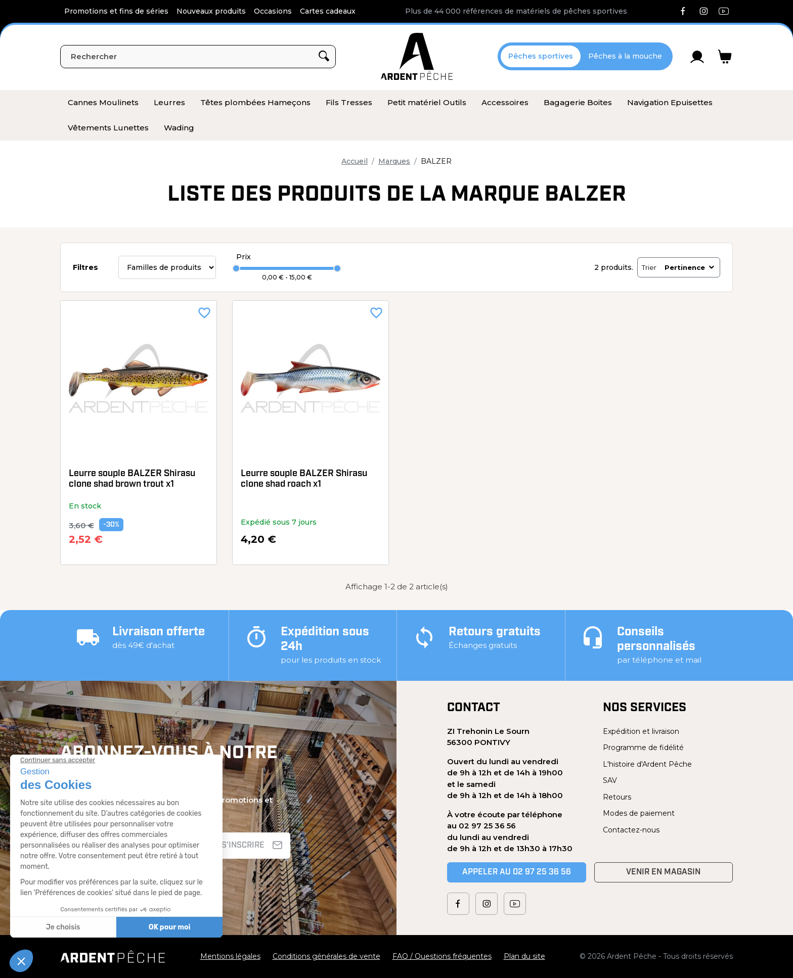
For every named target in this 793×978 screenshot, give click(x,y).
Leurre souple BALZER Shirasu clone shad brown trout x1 (132, 479)
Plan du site (524, 956)
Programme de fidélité (643, 747)
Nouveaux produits (211, 11)
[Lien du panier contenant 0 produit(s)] (725, 56)
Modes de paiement (639, 813)
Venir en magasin (663, 872)
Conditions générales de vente (326, 956)
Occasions (273, 11)
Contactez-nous (631, 829)
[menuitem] (103, 102)
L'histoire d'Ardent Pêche (647, 764)
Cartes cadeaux (328, 11)
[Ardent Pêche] (417, 56)
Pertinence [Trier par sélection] (690, 267)
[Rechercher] (198, 56)
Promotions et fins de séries (116, 11)
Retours (617, 797)
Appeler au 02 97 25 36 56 (516, 872)
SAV (610, 780)
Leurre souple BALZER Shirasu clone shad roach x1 (304, 479)
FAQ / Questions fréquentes (442, 956)
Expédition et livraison (641, 731)
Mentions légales (230, 956)
